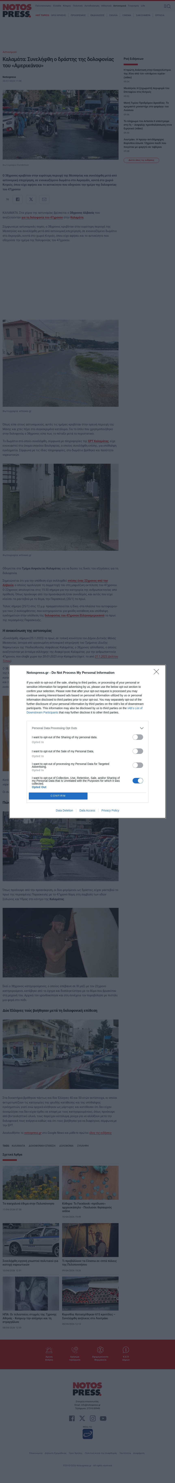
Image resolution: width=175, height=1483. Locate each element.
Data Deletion (64, 810)
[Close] (158, 673)
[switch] (138, 737)
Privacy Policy (110, 810)
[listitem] (87, 728)
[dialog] (87, 741)
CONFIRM (58, 795)
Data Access (87, 810)
